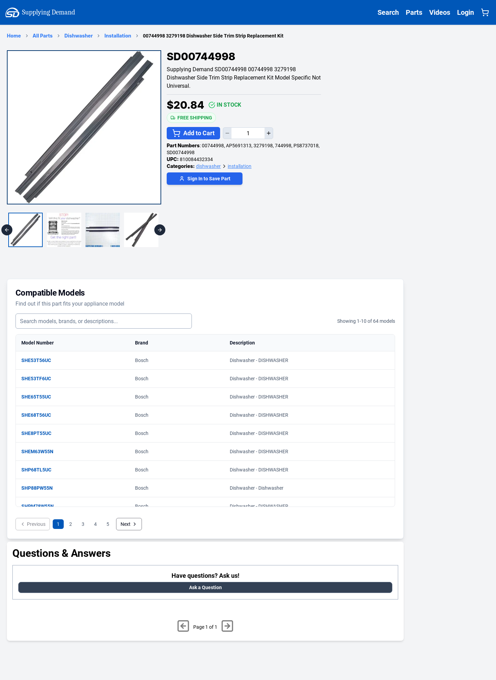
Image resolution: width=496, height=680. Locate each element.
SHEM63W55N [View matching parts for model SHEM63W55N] (40, 451)
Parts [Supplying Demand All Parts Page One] (414, 12)
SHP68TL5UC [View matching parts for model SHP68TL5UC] (39, 469)
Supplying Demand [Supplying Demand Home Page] (40, 12)
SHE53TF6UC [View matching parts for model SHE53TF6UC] (39, 378)
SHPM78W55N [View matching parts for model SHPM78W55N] (41, 506)
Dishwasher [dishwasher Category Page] (78, 36)
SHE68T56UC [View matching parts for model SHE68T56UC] (39, 415)
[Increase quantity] (269, 133)
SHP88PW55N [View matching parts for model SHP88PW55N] (40, 488)
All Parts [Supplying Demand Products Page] (43, 36)
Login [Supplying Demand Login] (465, 12)
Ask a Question (205, 587)
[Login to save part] (204, 179)
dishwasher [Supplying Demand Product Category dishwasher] (208, 166)
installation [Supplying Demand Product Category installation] (239, 166)
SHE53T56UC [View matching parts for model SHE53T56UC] (39, 360)
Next (129, 524)
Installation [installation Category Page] (117, 36)
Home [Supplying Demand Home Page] (14, 36)
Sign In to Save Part (204, 178)
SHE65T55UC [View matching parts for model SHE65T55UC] (39, 397)
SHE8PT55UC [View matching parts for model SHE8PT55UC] (39, 433)
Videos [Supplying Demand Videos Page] (439, 12)
